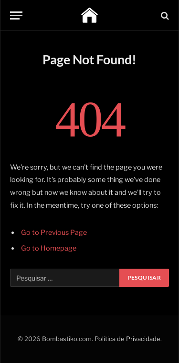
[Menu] (16, 15)
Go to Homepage (48, 248)
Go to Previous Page (54, 232)
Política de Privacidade (127, 339)
